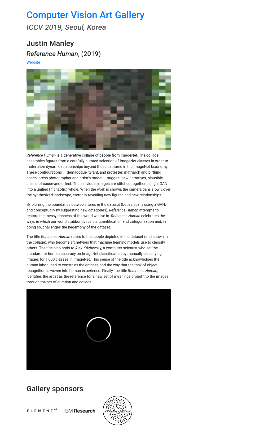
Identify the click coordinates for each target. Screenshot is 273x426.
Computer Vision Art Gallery (85, 15)
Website (33, 62)
